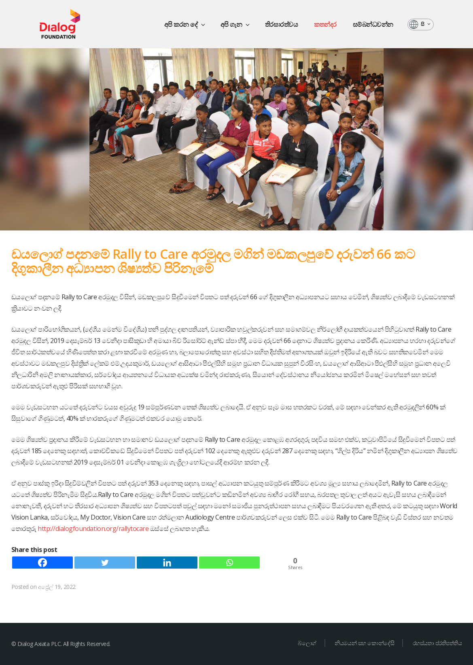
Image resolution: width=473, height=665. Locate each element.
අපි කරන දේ (185, 24)
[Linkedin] (167, 562)
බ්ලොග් (307, 643)
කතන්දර (325, 24)
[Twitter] (104, 562)
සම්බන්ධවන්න (373, 24)
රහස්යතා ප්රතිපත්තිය (437, 643)
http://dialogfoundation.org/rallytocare (94, 528)
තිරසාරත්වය (281, 24)
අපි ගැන (236, 24)
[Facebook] (42, 562)
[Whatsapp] (229, 562)
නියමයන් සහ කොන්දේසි (364, 643)
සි (426, 24)
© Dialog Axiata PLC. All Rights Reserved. (60, 644)
